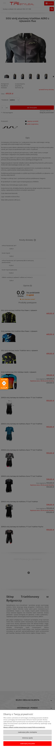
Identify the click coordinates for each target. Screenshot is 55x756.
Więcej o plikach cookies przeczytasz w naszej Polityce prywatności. (24, 727)
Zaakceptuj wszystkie (27, 743)
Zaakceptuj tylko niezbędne (27, 732)
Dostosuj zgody (27, 738)
